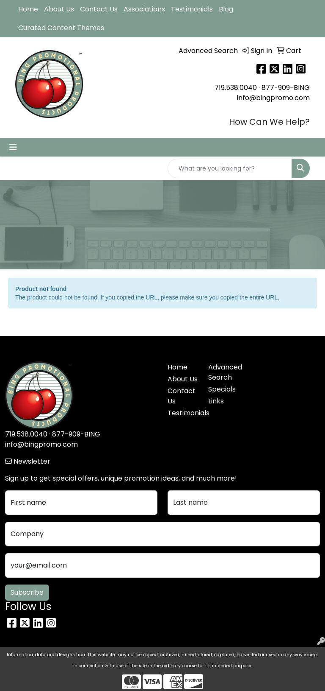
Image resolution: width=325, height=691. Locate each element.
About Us (59, 9)
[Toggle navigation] (13, 147)
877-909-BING (286, 87)
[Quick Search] (230, 168)
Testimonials (192, 9)
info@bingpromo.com (273, 98)
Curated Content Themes (61, 28)
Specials (222, 389)
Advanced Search (223, 372)
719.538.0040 (236, 87)
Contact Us (99, 9)
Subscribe (27, 592)
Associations (144, 9)
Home (28, 9)
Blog (226, 9)
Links (216, 401)
